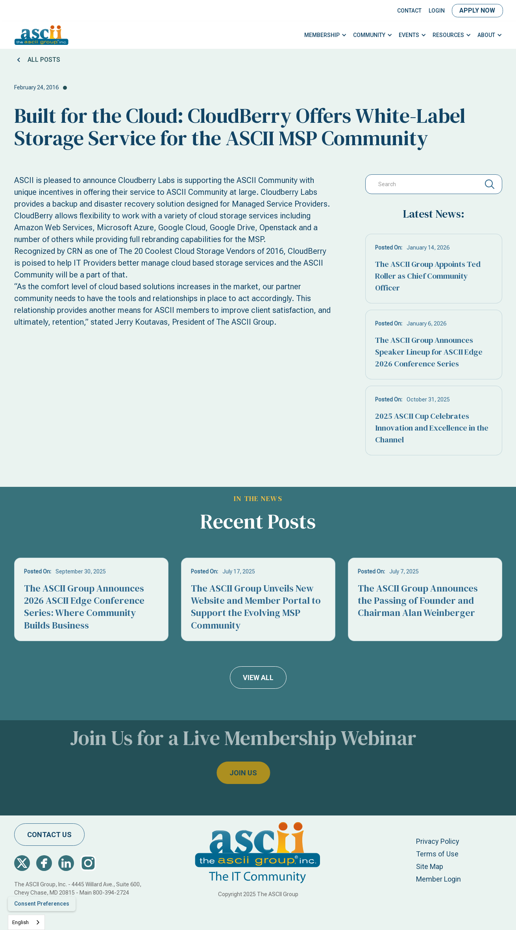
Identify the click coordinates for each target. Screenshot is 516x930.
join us (228, 773)
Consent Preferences (41, 903)
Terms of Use (437, 854)
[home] (41, 35)
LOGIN (437, 10)
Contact (409, 10)
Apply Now (477, 10)
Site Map (429, 866)
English (20, 922)
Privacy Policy (437, 841)
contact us (49, 834)
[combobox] (26, 922)
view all (258, 677)
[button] (325, 35)
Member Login (438, 879)
